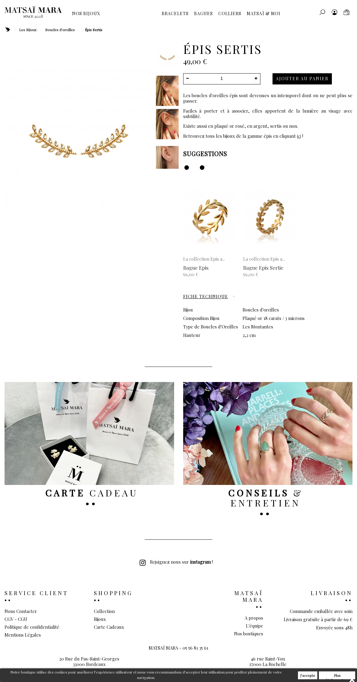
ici (299, 136)
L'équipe (254, 626)
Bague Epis (196, 267)
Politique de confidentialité (32, 627)
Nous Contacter (21, 611)
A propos (254, 618)
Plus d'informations (337, 676)
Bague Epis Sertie (263, 267)
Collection (104, 611)
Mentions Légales (23, 635)
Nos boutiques (248, 634)
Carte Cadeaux (109, 627)
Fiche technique (205, 296)
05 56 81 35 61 (195, 657)
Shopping (113, 593)
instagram (200, 562)
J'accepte (307, 675)
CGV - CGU (16, 619)
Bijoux (100, 619)
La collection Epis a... (204, 259)
